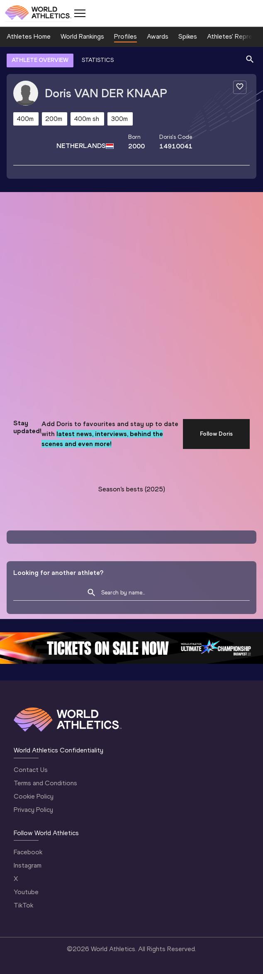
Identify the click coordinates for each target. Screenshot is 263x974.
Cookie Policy (34, 796)
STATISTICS (98, 60)
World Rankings (82, 36)
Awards (157, 36)
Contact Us (31, 770)
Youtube (26, 892)
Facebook (28, 852)
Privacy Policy (33, 810)
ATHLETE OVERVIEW (40, 60)
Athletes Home (29, 36)
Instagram (27, 865)
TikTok (23, 905)
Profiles (125, 36)
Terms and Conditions (45, 783)
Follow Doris (216, 433)
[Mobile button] (79, 13)
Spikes (187, 36)
